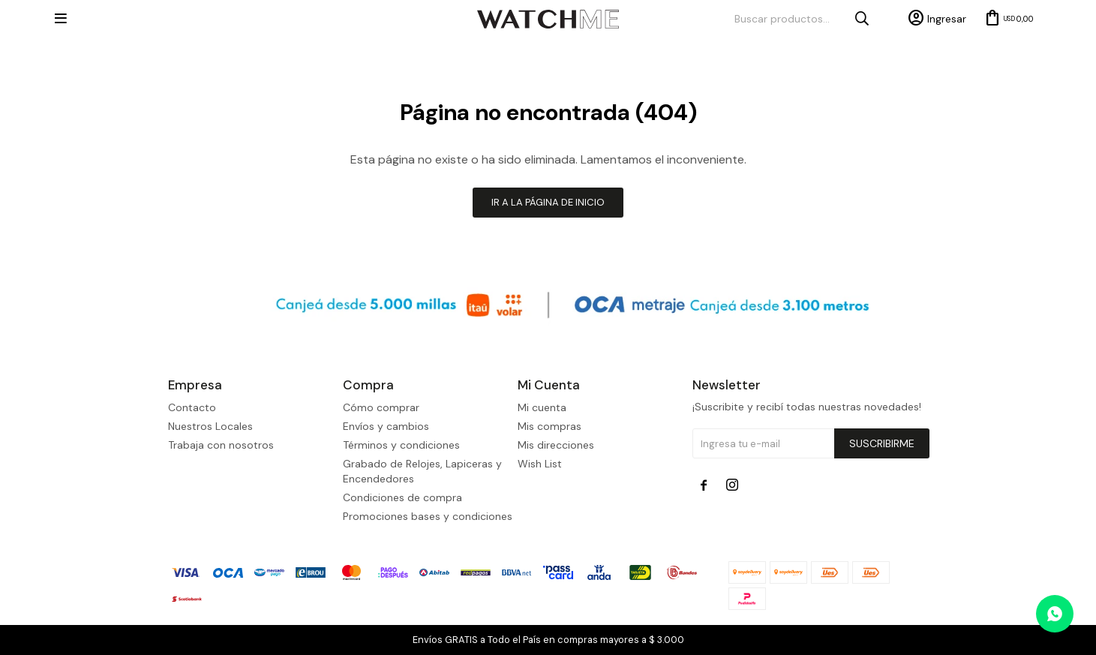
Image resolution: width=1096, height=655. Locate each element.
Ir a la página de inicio (548, 202)
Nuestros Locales (210, 426)
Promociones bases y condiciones (427, 516)
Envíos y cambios (386, 426)
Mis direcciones (556, 445)
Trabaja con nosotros (221, 445)
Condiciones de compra (402, 497)
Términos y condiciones (401, 445)
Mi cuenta (542, 407)
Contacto (192, 407)
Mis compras (549, 426)
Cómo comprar (381, 407)
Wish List (540, 463)
